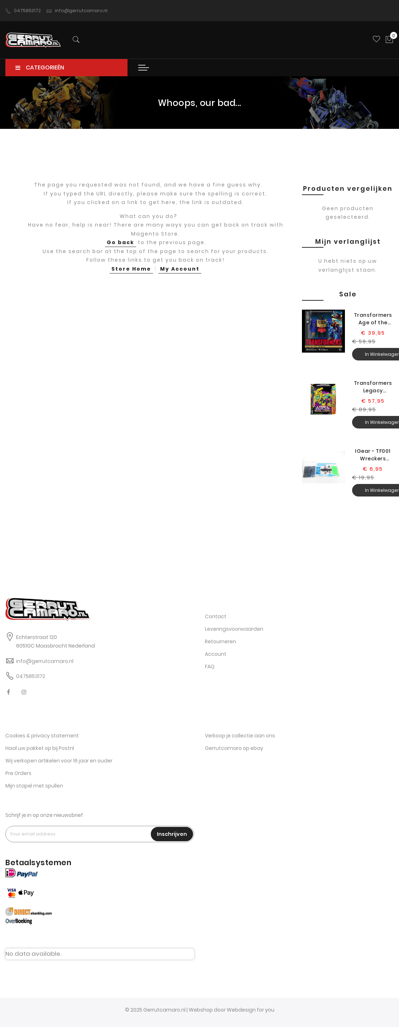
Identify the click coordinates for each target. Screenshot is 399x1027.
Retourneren (220, 641)
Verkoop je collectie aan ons (240, 735)
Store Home (131, 272)
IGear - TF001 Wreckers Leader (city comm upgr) (373, 458)
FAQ (210, 666)
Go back (120, 246)
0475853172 (23, 11)
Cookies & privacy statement (42, 735)
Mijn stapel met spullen (34, 785)
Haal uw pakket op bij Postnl (39, 748)
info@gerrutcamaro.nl (76, 11)
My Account (180, 272)
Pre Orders (18, 773)
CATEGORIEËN (39, 71)
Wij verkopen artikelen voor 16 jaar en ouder (58, 760)
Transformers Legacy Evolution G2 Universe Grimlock (373, 390)
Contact (215, 616)
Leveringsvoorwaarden (234, 629)
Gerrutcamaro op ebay (234, 748)
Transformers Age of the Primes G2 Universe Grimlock (373, 322)
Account (215, 654)
